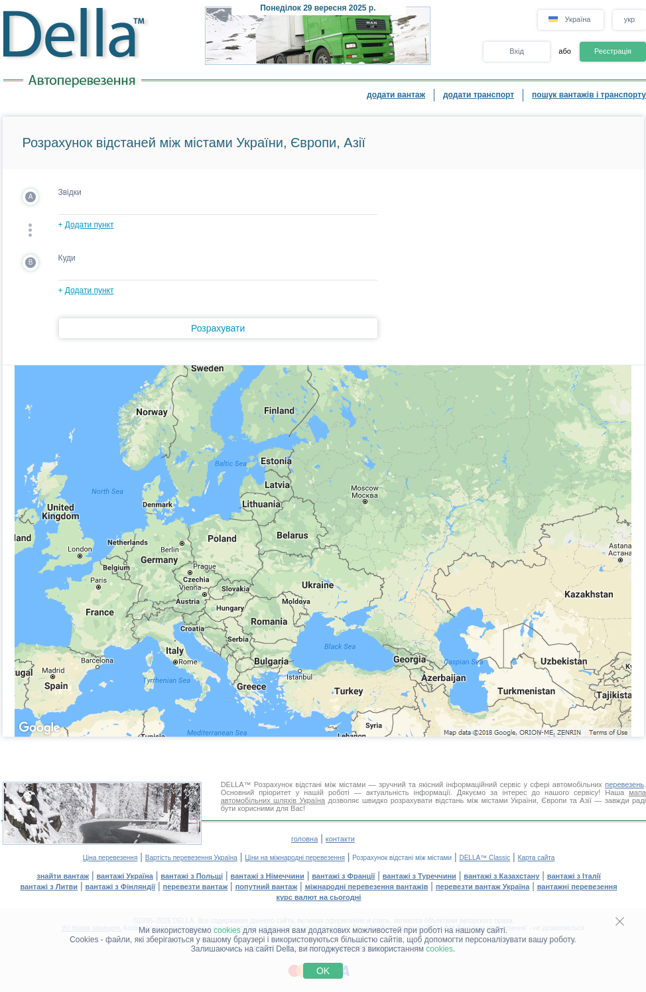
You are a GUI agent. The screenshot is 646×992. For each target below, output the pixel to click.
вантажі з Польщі (192, 876)
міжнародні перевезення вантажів (366, 887)
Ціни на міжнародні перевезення (295, 857)
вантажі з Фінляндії (121, 887)
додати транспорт (478, 94)
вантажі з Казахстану (501, 876)
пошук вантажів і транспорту (589, 94)
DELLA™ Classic (484, 857)
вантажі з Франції (343, 876)
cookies (227, 930)
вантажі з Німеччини (267, 876)
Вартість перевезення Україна (191, 857)
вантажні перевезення (577, 887)
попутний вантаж (266, 887)
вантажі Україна (125, 876)
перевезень (624, 784)
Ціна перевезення (110, 857)
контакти (340, 839)
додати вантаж (396, 94)
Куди (67, 258)
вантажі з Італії (574, 876)
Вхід (516, 51)
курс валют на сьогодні (319, 897)
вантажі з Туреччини (419, 876)
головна (304, 839)
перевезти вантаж (195, 887)
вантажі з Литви (49, 887)
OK (323, 970)
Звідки (70, 192)
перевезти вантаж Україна (482, 887)
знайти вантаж (62, 876)
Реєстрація (612, 51)
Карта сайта (536, 857)
